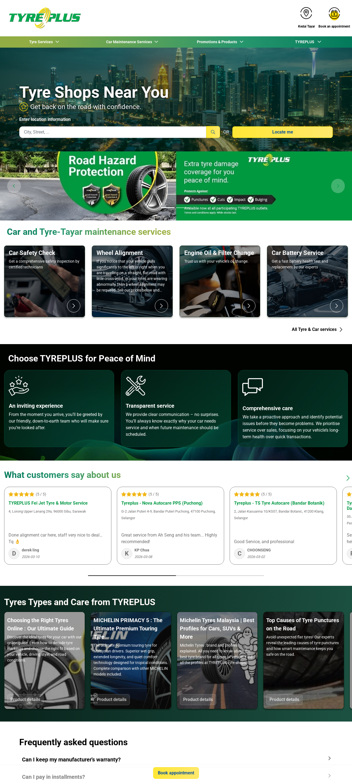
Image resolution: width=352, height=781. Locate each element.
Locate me (282, 132)
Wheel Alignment (120, 252)
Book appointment (176, 772)
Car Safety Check (32, 252)
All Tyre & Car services (317, 329)
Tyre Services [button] (41, 42)
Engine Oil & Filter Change (219, 252)
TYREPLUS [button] (306, 42)
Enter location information (45, 119)
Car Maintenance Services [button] (129, 42)
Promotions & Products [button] (217, 42)
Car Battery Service (298, 252)
